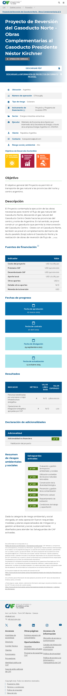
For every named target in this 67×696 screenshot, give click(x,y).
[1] (24, 110)
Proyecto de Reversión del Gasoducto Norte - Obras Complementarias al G (32, 12)
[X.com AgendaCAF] (6, 625)
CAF (4, 7)
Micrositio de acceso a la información (52, 639)
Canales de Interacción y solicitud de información (52, 647)
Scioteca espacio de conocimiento (32, 636)
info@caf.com (10, 616)
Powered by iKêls (13, 684)
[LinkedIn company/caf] (33, 625)
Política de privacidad (51, 654)
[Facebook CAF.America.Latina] (20, 625)
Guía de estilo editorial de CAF (14, 670)
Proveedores (10, 658)
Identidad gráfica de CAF (13, 664)
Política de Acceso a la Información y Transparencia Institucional (23, 545)
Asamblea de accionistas (10, 636)
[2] (38, 245)
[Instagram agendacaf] (47, 625)
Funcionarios (10, 654)
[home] (12, 3)
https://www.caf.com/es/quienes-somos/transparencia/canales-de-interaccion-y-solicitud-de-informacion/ (32, 588)
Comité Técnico (11, 646)
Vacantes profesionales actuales (33, 647)
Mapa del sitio (12, 693)
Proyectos (28, 7)
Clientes (8, 650)
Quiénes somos (15, 7)
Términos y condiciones (15, 687)
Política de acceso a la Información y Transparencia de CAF (52, 660)
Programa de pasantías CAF (33, 654)
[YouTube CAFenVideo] (60, 625)
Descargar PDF (34, 68)
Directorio (9, 642)
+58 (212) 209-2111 (14, 619)
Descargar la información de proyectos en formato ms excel (32, 75)
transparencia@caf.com (31, 139)
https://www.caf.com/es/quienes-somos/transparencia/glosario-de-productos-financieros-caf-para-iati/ (33, 573)
